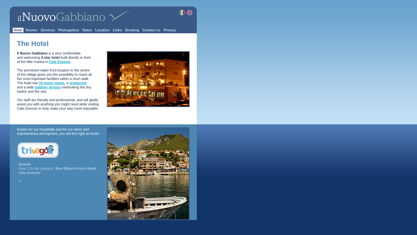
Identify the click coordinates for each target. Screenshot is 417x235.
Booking (132, 30)
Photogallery (68, 30)
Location (102, 30)
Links (117, 30)
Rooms (31, 30)
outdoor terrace (48, 87)
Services (48, 30)
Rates (87, 30)
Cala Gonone (59, 62)
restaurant (77, 83)
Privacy (170, 30)
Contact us (151, 30)
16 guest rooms (52, 83)
